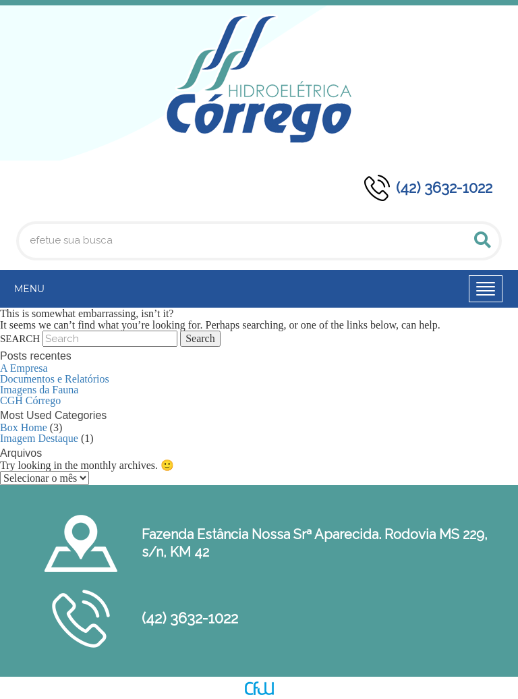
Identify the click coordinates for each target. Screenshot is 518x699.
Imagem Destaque (39, 438)
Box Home (23, 427)
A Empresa (24, 368)
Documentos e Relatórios (54, 379)
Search (20, 338)
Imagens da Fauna (39, 389)
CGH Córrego (30, 400)
